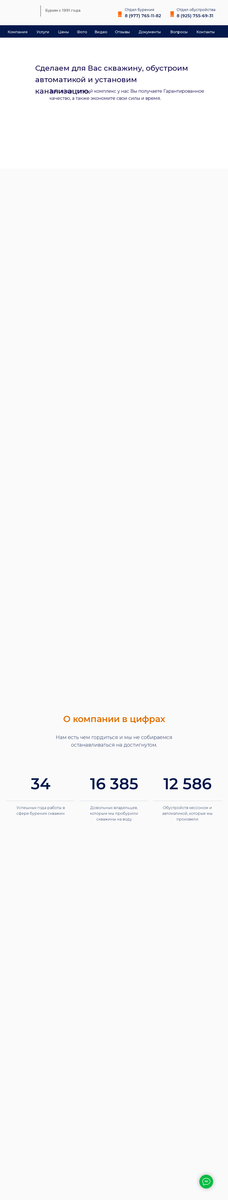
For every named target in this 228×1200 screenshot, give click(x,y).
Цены (63, 32)
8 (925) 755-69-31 (195, 15)
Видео (101, 32)
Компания (18, 32)
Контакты (205, 32)
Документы (150, 32)
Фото (82, 32)
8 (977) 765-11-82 (143, 15)
